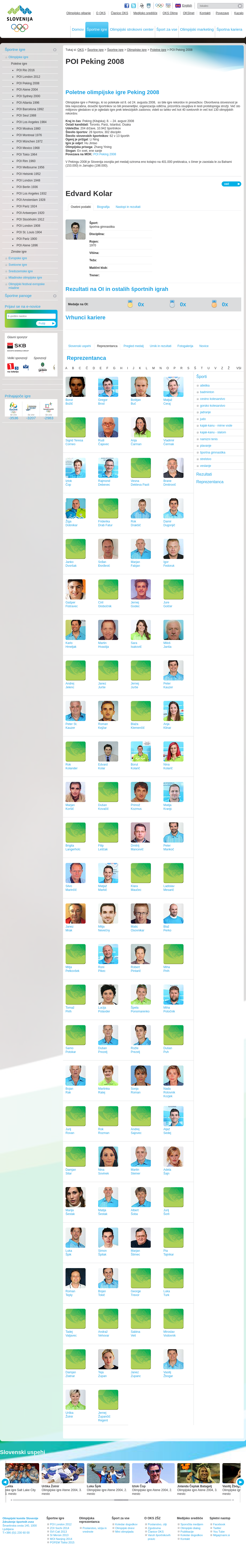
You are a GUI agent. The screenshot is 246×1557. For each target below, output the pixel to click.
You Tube (219, 1531)
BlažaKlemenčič (138, 726)
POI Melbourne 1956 (30, 167)
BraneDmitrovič (169, 482)
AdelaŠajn (167, 1171)
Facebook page (126, 5)
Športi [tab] (201, 376)
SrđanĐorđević (104, 563)
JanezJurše (102, 685)
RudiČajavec (103, 442)
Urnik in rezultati (160, 346)
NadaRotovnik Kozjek (169, 1092)
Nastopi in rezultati (128, 207)
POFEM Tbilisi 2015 (62, 1542)
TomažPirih (70, 1009)
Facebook (219, 1524)
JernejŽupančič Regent (104, 1416)
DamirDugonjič (169, 523)
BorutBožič (69, 401)
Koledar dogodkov (126, 1524)
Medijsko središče (145, 13)
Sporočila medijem (191, 1524)
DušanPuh (167, 1050)
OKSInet (188, 13)
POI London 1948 (28, 180)
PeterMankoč (168, 847)
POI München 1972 (29, 141)
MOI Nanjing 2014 (61, 1538)
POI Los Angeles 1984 (31, 122)
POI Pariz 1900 (27, 239)
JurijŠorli (166, 1212)
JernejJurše (135, 685)
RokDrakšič (136, 523)
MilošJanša (167, 645)
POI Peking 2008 (28, 83)
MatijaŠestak (102, 1212)
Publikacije (187, 1531)
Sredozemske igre (21, 271)
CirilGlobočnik (104, 604)
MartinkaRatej (104, 1090)
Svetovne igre (18, 265)
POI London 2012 (28, 77)
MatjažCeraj (167, 401)
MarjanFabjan (135, 563)
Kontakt (185, 1538)
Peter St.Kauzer (71, 726)
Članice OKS (119, 13)
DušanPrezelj (102, 1050)
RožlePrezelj (135, 1050)
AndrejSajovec (136, 1131)
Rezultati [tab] (204, 474)
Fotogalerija (185, 346)
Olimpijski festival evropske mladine (27, 286)
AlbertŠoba (135, 1212)
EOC (168, 5)
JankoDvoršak (71, 563)
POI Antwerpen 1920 (30, 213)
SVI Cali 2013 (58, 1531)
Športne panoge (18, 295)
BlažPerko (167, 928)
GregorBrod (102, 401)
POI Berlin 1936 (27, 187)
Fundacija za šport (142, 5)
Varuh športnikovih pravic (159, 1537)
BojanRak (69, 1090)
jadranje (205, 412)
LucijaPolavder (104, 1009)
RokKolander (72, 766)
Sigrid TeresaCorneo (74, 442)
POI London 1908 (28, 225)
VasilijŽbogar (168, 1374)
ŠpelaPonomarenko (140, 1009)
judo (203, 419)
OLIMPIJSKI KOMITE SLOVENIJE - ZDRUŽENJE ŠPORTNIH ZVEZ (20, 19)
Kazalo (238, 13)
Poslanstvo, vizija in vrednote (95, 1530)
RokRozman (103, 1131)
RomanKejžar (103, 726)
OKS (81, 50)
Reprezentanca (107, 346)
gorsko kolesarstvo (212, 405)
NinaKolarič (168, 766)
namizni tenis (209, 439)
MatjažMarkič (102, 888)
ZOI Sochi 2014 (59, 1528)
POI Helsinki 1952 (29, 174)
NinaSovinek (103, 1171)
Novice (204, 346)
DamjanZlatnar (71, 1374)
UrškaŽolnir (69, 1414)
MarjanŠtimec (135, 1252)
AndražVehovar (103, 1333)
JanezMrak (70, 928)
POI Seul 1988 (26, 115)
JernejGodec (135, 604)
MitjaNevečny (104, 928)
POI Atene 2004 (27, 89)
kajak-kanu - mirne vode (216, 425)
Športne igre (97, 29)
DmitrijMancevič (137, 847)
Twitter (133, 5)
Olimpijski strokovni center (132, 29)
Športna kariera (229, 29)
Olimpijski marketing (197, 29)
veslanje (205, 466)
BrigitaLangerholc (73, 847)
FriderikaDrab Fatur (105, 523)
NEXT (240, 1482)
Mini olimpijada (124, 1531)
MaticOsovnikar (137, 928)
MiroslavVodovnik (169, 1333)
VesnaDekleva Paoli (140, 482)
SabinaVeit (135, 1333)
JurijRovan (70, 1131)
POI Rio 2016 (26, 70)
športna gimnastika (212, 452)
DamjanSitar (71, 1171)
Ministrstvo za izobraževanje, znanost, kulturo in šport (149, 5)
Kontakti (205, 13)
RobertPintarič (136, 969)
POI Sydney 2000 (28, 96)
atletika (205, 385)
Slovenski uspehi (79, 346)
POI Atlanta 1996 (28, 102)
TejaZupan (102, 1374)
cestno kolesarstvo (212, 399)
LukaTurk (166, 1293)
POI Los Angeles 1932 (31, 193)
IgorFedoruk (168, 563)
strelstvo (205, 459)
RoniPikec (101, 969)
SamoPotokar (71, 1050)
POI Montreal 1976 (29, 135)
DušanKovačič (103, 807)
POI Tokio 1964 (27, 154)
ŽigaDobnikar (72, 523)
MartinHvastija (103, 645)
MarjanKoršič (70, 807)
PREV (6, 1482)
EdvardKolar (103, 766)
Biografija (103, 207)
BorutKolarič (135, 766)
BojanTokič (102, 1293)
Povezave (222, 13)
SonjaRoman (136, 1090)
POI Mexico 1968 (28, 148)
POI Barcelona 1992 (30, 109)
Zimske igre (19, 251)
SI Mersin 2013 (59, 1535)
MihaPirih (166, 969)
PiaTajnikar (168, 1252)
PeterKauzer (168, 685)
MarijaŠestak (70, 1212)
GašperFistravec (72, 604)
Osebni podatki (81, 207)
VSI (238, 368)
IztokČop (69, 482)
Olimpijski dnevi (124, 1528)
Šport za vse (166, 29)
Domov (78, 29)
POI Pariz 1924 (27, 206)
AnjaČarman (136, 442)
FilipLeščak (103, 847)
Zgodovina (154, 1528)
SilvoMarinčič (71, 888)
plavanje (205, 445)
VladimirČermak (168, 442)
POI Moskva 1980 (28, 128)
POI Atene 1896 (27, 245)
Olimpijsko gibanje (78, 13)
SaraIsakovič (136, 645)
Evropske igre (18, 258)
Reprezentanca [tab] (210, 482)
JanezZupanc (136, 1374)
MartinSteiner (135, 1171)
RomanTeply (70, 1293)
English (187, 5)
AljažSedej (167, 1131)
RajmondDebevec (104, 482)
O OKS (101, 13)
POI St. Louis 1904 (29, 232)
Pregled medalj (134, 346)
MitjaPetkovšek (72, 969)
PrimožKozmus (136, 807)
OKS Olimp (170, 13)
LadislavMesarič (168, 888)
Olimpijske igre (18, 57)
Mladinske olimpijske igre (25, 277)
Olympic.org (159, 5)
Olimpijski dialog (190, 1528)
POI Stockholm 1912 (30, 219)
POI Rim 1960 (26, 161)
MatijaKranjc (167, 807)
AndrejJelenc (70, 685)
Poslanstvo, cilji (157, 1524)
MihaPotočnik (169, 1009)
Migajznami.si (221, 1535)
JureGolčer (167, 604)
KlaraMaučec (136, 888)
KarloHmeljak (71, 645)
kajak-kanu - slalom (213, 432)
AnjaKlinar (167, 726)
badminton (207, 392)
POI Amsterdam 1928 (31, 200)
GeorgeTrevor (136, 1293)
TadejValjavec (71, 1333)
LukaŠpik (69, 1252)
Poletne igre (19, 63)
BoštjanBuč (136, 401)
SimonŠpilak (102, 1252)
